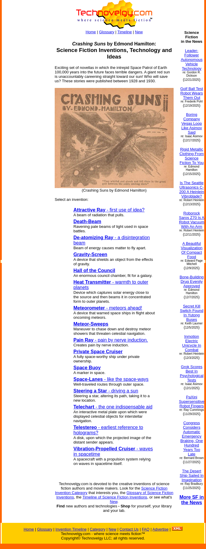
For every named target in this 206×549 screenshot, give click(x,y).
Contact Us (129, 529)
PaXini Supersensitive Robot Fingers (191, 401)
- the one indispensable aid (112, 406)
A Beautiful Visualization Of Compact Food (191, 250)
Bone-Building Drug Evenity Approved (192, 281)
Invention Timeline (71, 529)
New (139, 32)
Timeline (124, 32)
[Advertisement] (25, 119)
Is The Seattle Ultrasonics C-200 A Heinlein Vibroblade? (191, 189)
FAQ (146, 529)
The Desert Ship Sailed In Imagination (192, 475)
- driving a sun (105, 390)
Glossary (106, 32)
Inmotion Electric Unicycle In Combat (191, 343)
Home (91, 32)
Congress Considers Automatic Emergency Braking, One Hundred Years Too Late (191, 438)
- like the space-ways (111, 379)
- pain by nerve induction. (110, 340)
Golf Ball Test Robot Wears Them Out (191, 93)
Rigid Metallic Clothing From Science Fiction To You (192, 156)
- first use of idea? (108, 209)
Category (98, 529)
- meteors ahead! (107, 307)
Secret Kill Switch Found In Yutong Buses (191, 313)
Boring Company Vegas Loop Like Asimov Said (191, 123)
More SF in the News (192, 500)
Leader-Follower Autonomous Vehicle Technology (191, 59)
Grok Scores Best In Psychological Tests (192, 373)
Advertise (160, 529)
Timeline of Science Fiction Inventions (114, 497)
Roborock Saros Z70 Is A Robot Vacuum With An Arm (191, 220)
